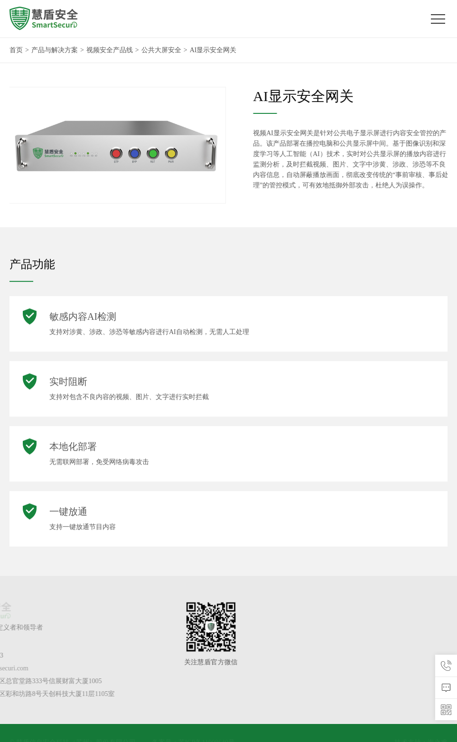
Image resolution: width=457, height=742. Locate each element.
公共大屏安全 (161, 50)
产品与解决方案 (54, 50)
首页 (16, 50)
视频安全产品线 (109, 50)
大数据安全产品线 (429, 630)
